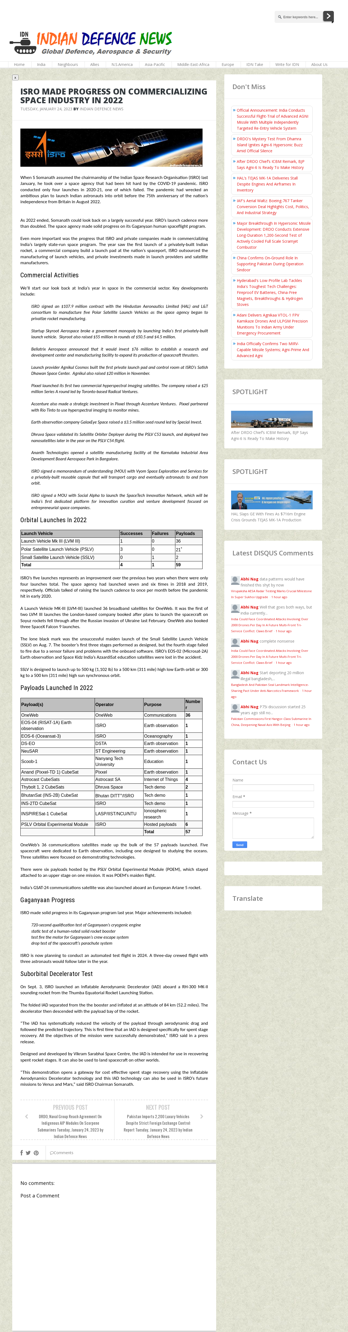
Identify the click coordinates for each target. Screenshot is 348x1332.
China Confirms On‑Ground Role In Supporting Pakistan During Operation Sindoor (270, 263)
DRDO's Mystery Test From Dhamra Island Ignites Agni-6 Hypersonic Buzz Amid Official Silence (270, 144)
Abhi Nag (250, 579)
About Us (319, 64)
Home (19, 64)
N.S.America (122, 64)
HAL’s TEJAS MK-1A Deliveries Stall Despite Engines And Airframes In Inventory (267, 184)
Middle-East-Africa (193, 64)
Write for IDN (287, 64)
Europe (228, 64)
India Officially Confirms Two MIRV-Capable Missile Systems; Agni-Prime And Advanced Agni (273, 349)
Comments (61, 1152)
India (41, 64)
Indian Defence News (101, 108)
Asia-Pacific (155, 64)
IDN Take (254, 64)
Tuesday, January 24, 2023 (46, 108)
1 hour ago (279, 597)
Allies (94, 64)
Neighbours (68, 64)
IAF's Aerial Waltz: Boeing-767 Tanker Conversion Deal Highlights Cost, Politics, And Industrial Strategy (273, 206)
